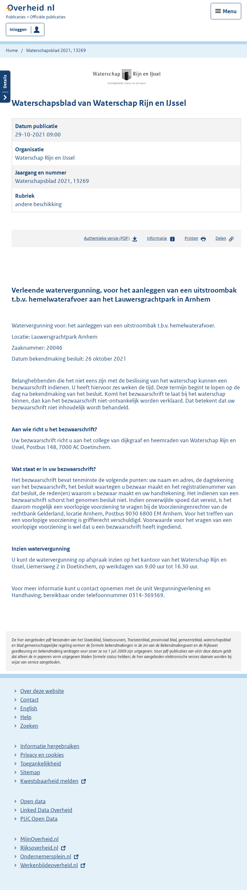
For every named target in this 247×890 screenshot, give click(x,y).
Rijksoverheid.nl (39, 847)
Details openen (5, 87)
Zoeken (29, 725)
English (28, 708)
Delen (224, 238)
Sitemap (30, 772)
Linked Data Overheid (46, 810)
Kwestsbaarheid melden (49, 781)
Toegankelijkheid (40, 763)
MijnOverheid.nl (39, 839)
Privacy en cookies (42, 754)
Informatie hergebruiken (49, 746)
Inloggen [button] (18, 29)
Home (12, 50)
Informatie (161, 238)
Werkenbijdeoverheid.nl (49, 865)
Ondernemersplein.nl (45, 856)
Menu (230, 11)
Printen (195, 238)
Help (26, 717)
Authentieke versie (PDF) (111, 239)
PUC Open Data (39, 818)
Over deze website (42, 691)
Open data (33, 801)
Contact (29, 699)
